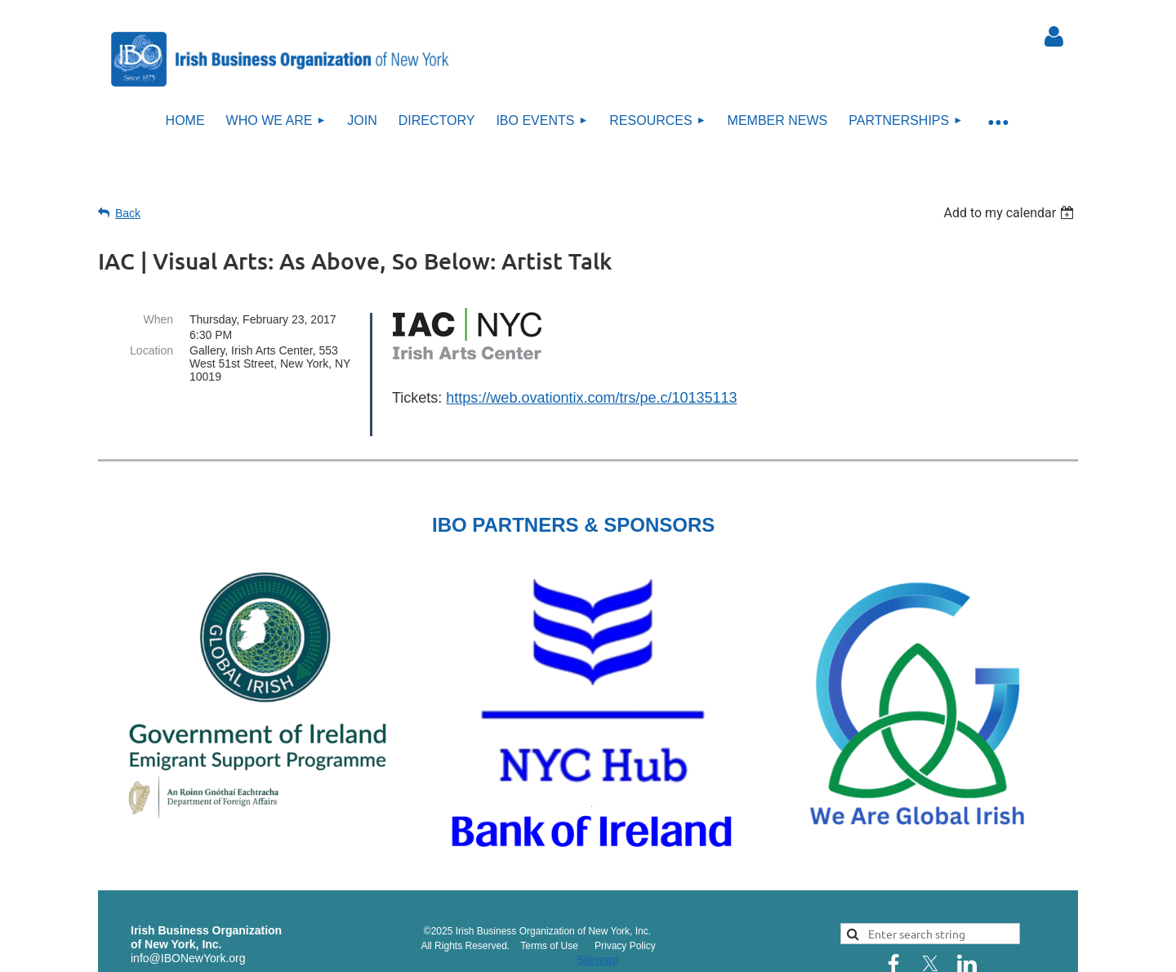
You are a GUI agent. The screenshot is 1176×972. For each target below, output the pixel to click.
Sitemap (597, 937)
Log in (1053, 36)
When (158, 319)
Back (127, 213)
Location (151, 350)
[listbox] (1010, 213)
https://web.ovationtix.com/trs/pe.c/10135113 (591, 398)
